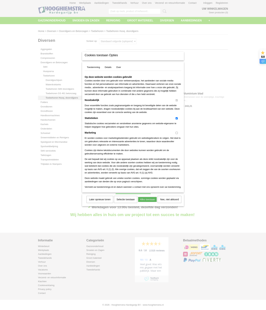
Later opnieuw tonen (100, 203)
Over (118, 71)
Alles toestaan (147, 203)
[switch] (177, 105)
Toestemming (93, 71)
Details (108, 71)
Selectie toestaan (126, 203)
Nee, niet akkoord (169, 203)
